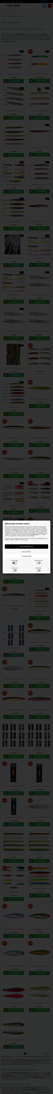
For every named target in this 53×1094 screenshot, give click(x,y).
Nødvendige (14, 562)
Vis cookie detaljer (26, 556)
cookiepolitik (34, 534)
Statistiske (38, 569)
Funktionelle (14, 569)
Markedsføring (38, 562)
